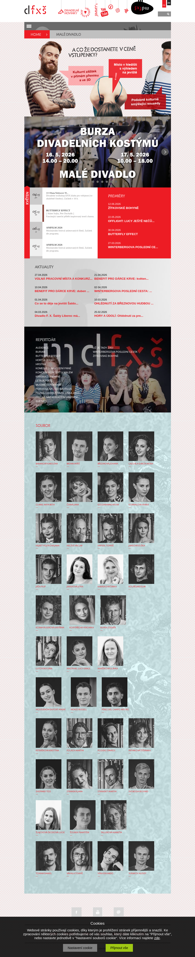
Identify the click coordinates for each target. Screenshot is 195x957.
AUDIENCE (42, 347)
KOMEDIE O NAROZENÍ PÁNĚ (53, 368)
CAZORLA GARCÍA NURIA (141, 463)
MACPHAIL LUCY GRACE (78, 668)
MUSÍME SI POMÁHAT (49, 384)
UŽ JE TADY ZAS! (103, 347)
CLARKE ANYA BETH (45, 504)
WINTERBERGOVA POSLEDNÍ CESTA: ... (123, 291)
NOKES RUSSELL (79, 709)
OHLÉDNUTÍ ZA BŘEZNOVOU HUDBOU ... (124, 303)
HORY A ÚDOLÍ (44, 360)
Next (165, 152)
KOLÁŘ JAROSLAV (137, 586)
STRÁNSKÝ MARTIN (107, 791)
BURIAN (40, 351)
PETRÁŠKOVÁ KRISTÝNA (47, 750)
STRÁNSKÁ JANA (74, 791)
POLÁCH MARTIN (75, 750)
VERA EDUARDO (105, 873)
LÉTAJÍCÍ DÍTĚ (44, 380)
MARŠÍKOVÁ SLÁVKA (108, 668)
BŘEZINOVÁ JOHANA (108, 463)
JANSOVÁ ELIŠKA (137, 545)
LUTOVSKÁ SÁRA (44, 668)
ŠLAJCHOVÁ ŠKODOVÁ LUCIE (50, 832)
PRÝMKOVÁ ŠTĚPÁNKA (140, 750)
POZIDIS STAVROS (106, 750)
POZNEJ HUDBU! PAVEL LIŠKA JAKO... (59, 393)
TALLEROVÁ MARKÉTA (111, 832)
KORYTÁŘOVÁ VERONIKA (81, 627)
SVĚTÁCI (41, 401)
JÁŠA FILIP (41, 586)
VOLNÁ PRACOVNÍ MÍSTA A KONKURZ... (64, 278)
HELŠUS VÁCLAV (74, 545)
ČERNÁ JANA (73, 504)
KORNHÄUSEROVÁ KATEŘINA (50, 627)
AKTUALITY (44, 267)
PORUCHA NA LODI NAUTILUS (54, 389)
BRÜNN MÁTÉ (73, 463)
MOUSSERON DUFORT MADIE (51, 709)
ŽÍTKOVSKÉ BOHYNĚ (123, 208)
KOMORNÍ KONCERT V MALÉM (54, 372)
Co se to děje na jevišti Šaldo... (56, 303)
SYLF (39, 405)
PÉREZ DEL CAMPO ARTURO (115, 709)
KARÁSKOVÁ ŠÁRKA (107, 586)
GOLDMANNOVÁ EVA (108, 504)
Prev (30, 152)
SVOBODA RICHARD (138, 791)
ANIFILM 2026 (54, 227)
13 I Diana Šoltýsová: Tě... (57, 193)
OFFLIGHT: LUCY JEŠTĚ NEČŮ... (131, 221)
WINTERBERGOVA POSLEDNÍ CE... (133, 247)
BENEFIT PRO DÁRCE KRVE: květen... (121, 278)
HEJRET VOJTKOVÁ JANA (47, 545)
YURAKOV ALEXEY (137, 873)
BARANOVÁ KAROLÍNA (47, 463)
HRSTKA (41, 364)
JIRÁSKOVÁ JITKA (75, 586)
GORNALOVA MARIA (139, 504)
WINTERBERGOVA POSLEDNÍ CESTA (115, 351)
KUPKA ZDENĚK (108, 627)
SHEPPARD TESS (43, 791)
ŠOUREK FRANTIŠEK (79, 832)
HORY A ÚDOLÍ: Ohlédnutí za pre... (118, 315)
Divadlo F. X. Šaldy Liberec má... (57, 315)
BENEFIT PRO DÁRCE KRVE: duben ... (62, 291)
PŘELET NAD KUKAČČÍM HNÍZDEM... (58, 397)
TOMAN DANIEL (44, 873)
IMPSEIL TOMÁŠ (106, 545)
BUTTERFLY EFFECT (58, 210)
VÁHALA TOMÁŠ (75, 873)
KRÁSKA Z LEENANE (48, 376)
